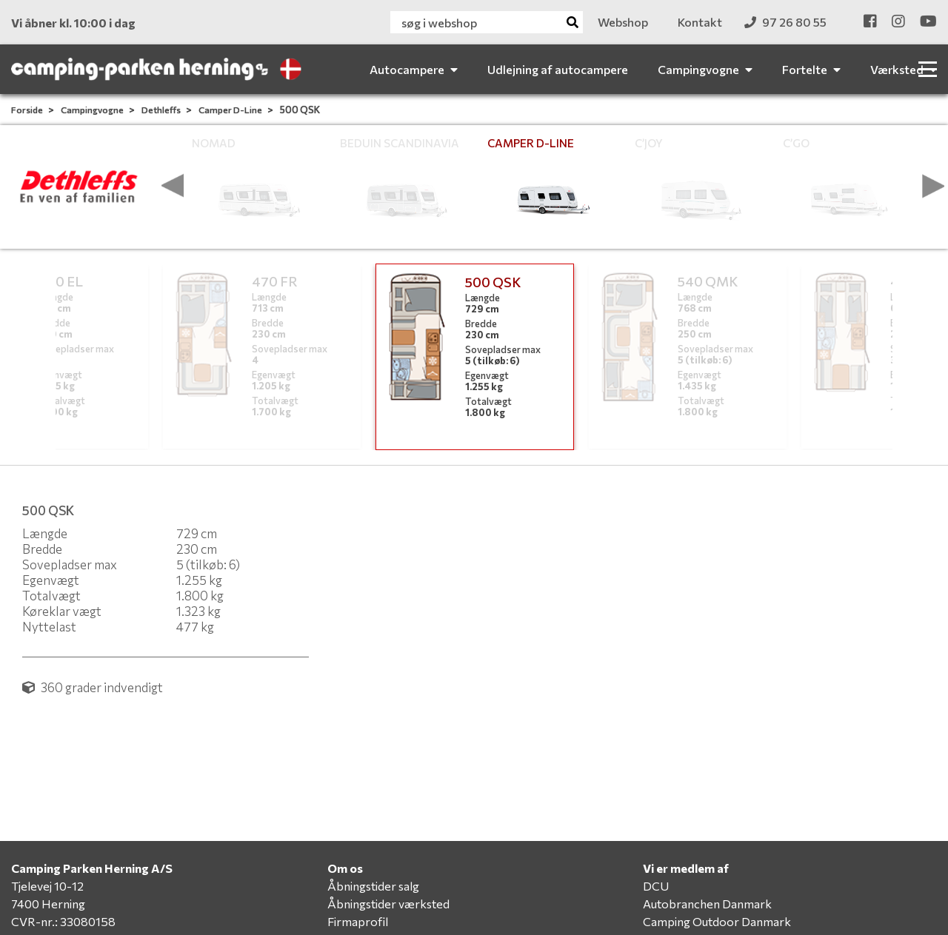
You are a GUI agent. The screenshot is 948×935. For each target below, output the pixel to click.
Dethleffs (161, 109)
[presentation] (172, 186)
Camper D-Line (231, 109)
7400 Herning (48, 904)
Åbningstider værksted (388, 904)
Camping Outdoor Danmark (717, 921)
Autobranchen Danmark (707, 904)
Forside (27, 109)
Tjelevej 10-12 (47, 886)
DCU (656, 886)
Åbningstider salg (373, 886)
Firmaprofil (357, 921)
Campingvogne (93, 109)
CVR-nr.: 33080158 (63, 921)
